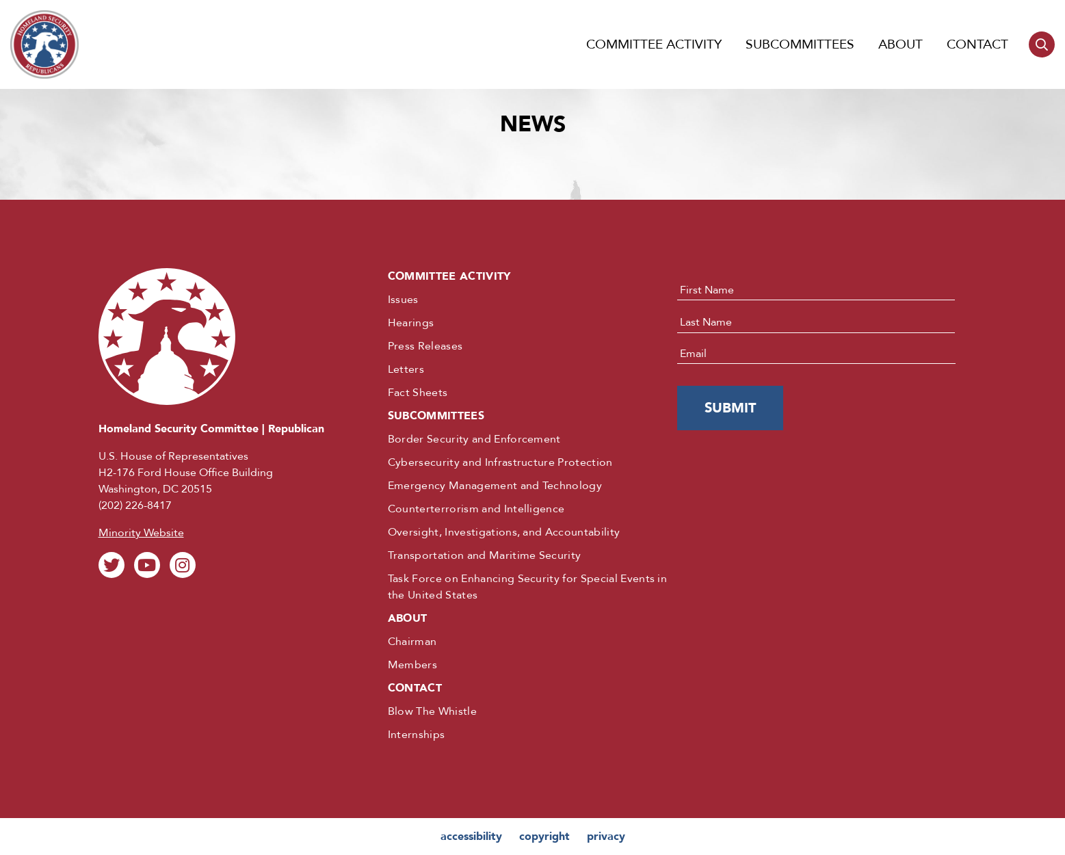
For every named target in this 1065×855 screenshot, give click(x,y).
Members (412, 664)
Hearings (411, 322)
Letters (406, 369)
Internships (416, 734)
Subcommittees (800, 44)
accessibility (471, 836)
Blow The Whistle (432, 711)
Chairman (412, 641)
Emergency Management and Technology (495, 485)
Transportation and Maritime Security (484, 555)
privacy (606, 836)
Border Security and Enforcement (474, 439)
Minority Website (141, 532)
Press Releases (425, 346)
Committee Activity (654, 44)
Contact (977, 44)
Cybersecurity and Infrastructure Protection (500, 462)
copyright (544, 836)
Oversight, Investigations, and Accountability (504, 532)
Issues (403, 299)
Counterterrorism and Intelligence (476, 508)
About (900, 44)
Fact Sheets (418, 392)
